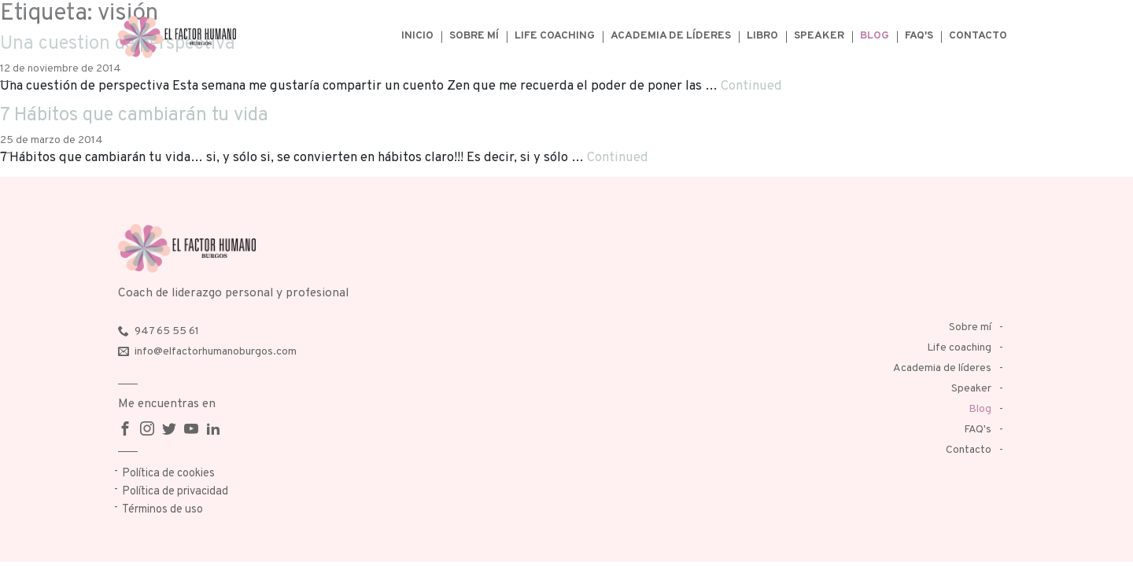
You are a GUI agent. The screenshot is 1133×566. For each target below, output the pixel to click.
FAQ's (919, 35)
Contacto (978, 35)
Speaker (819, 35)
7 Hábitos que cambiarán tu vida (134, 115)
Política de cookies (168, 473)
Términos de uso (162, 509)
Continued (751, 86)
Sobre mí (474, 35)
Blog (874, 35)
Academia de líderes (671, 35)
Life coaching (555, 35)
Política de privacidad (175, 491)
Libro (762, 35)
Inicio (417, 35)
